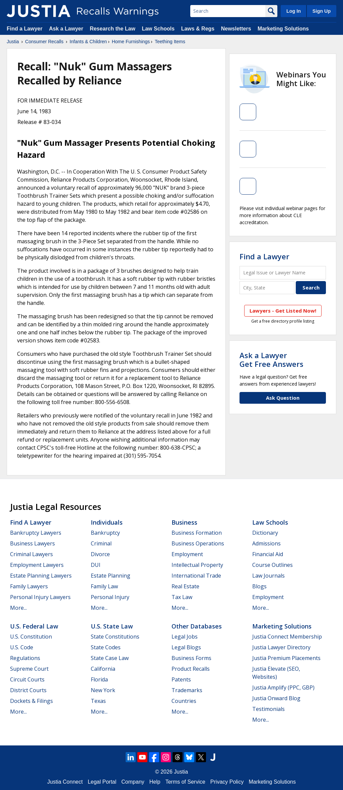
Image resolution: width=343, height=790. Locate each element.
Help (154, 782)
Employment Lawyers (37, 565)
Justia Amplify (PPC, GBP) (283, 687)
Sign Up (322, 11)
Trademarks (187, 690)
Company (132, 782)
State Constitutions (115, 636)
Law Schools (158, 28)
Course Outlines (272, 565)
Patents (181, 679)
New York (103, 690)
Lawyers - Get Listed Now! (283, 310)
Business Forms (191, 658)
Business (184, 522)
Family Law (104, 586)
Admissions (266, 543)
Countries (184, 701)
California (103, 668)
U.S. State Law (112, 626)
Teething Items (170, 41)
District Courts (28, 690)
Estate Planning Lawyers (41, 575)
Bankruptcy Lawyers (35, 532)
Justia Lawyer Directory (281, 647)
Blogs (259, 586)
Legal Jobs (185, 636)
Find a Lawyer (25, 28)
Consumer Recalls (44, 41)
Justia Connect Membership (287, 636)
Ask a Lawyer (67, 28)
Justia (13, 41)
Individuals (107, 522)
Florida (99, 679)
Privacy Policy (227, 782)
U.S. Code (21, 647)
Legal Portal (102, 782)
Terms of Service (185, 782)
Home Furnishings (131, 41)
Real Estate (185, 586)
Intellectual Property (197, 565)
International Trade (196, 575)
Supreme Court (29, 668)
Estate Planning (110, 575)
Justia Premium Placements (286, 658)
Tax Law (182, 597)
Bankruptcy (105, 532)
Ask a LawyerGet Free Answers (271, 359)
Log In (293, 11)
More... (18, 607)
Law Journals (268, 575)
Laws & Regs (198, 28)
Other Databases (197, 626)
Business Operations (198, 543)
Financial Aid (267, 554)
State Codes (106, 647)
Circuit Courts (27, 679)
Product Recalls (191, 668)
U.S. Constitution (31, 636)
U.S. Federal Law (34, 626)
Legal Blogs (186, 647)
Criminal (101, 543)
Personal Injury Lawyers (40, 597)
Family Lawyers (29, 586)
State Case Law (110, 658)
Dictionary (265, 532)
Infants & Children (88, 41)
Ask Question (282, 397)
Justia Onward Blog (276, 698)
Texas (98, 701)
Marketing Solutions (283, 28)
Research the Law (112, 28)
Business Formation (197, 532)
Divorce (100, 554)
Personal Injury (110, 597)
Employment (187, 554)
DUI (95, 565)
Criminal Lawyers (31, 554)
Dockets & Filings (31, 701)
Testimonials (268, 709)
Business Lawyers (32, 543)
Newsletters (236, 28)
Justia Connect (65, 782)
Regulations (25, 658)
